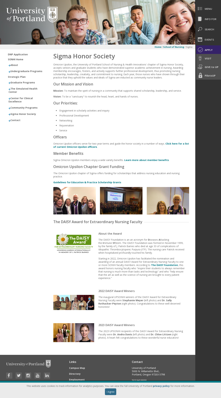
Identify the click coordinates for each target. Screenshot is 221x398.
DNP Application (18, 54)
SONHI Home (15, 59)
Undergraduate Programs (26, 71)
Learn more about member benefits (146, 160)
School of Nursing (173, 46)
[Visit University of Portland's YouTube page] (37, 375)
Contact (15, 120)
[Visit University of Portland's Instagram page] (28, 375)
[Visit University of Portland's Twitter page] (19, 375)
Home (158, 46)
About (14, 65)
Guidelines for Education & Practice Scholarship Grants (87, 182)
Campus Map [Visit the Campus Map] (77, 368)
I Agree (111, 391)
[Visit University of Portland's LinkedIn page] (47, 375)
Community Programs (24, 107)
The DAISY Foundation (164, 265)
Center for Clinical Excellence (21, 100)
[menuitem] (208, 8)
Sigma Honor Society (23, 114)
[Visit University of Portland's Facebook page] (9, 375)
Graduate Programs (22, 82)
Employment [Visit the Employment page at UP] (77, 379)
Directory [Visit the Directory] (75, 373)
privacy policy (161, 386)
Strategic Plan (17, 76)
